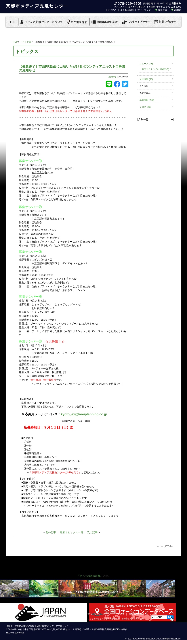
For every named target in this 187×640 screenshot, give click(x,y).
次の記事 (92, 532)
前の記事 (51, 532)
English (177, 10)
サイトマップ (144, 10)
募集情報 (112, 77)
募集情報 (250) (147, 100)
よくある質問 (126, 10)
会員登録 (162, 10)
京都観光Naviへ (137, 613)
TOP (15, 42)
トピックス (110, 10)
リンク (121, 613)
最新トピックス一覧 (71, 532)
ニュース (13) (146, 63)
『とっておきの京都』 (90, 575)
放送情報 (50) (146, 79)
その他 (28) (145, 107)
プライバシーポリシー (100, 613)
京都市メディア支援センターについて (62, 613)
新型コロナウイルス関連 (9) (155, 69)
